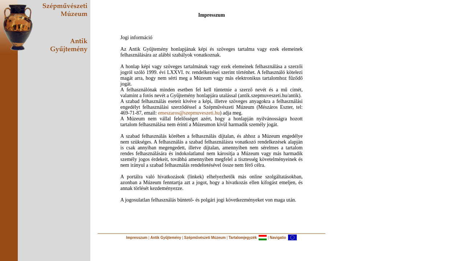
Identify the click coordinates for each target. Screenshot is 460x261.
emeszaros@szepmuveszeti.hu (189, 113)
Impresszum (136, 238)
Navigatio (278, 238)
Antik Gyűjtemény (165, 238)
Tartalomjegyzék (243, 238)
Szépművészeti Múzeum (205, 238)
